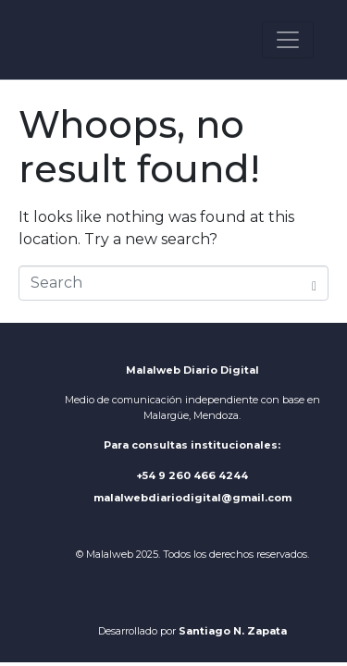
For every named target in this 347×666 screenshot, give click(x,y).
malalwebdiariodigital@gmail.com (192, 497)
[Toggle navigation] (288, 39)
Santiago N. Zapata (233, 630)
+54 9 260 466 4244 (192, 475)
